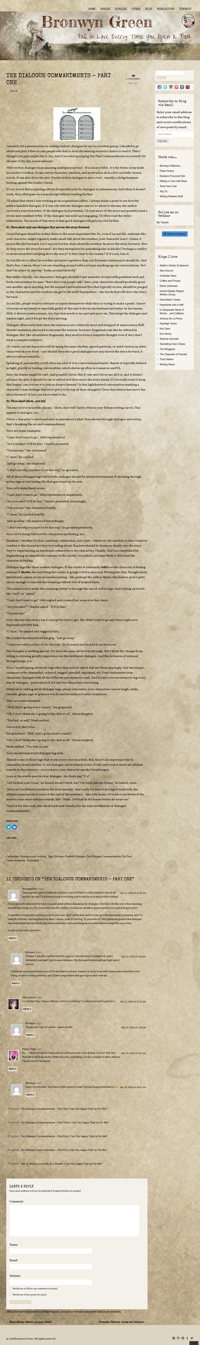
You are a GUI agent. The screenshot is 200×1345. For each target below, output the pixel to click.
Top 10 (163, 191)
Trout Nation (166, 359)
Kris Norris (166, 333)
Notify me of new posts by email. (30, 1294)
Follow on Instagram (174, 234)
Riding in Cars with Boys (173, 181)
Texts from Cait (168, 186)
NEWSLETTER (166, 9)
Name (14, 1245)
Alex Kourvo (29, 997)
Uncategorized (28, 856)
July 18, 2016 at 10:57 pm (133, 1087)
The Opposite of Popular (173, 354)
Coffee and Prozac (170, 280)
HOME (92, 9)
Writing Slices (167, 364)
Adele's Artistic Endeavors (174, 265)
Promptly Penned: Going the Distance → (123, 1322)
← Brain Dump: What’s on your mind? (29, 1322)
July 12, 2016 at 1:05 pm (133, 1027)
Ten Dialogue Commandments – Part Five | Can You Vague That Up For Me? (64, 1150)
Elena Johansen (169, 285)
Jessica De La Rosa (171, 318)
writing (42, 856)
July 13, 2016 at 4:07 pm (133, 1053)
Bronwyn (30, 952)
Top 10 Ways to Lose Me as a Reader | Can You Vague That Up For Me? (61, 1163)
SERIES (105, 9)
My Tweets (163, 222)
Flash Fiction (167, 170)
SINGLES (121, 9)
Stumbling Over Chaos (172, 343)
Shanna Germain (169, 338)
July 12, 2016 (133, 83)
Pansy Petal (29, 1049)
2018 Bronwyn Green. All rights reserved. (32, 1339)
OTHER (136, 9)
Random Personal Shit (172, 176)
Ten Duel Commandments (108, 156)
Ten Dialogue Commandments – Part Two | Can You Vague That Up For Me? (64, 1108)
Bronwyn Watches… (171, 165)
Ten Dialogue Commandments (104, 856)
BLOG (148, 9)
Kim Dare (165, 328)
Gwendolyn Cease (170, 299)
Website (14, 1276)
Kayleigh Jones (168, 323)
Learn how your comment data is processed (90, 1312)
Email (14, 1260)
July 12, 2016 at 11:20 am (133, 893)
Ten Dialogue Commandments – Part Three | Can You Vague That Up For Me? (65, 1122)
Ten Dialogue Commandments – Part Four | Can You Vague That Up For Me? (64, 1136)
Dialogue (59, 856)
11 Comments (133, 79)
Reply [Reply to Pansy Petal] (13, 1069)
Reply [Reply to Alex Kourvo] (27, 1009)
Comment (16, 1201)
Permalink (33, 860)
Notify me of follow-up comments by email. (35, 1288)
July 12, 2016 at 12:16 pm (133, 1001)
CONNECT (185, 9)
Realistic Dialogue (75, 856)
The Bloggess (167, 349)
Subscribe (162, 141)
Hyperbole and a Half (171, 304)
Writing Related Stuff (171, 196)
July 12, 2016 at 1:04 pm (133, 956)
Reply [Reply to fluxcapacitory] (13, 938)
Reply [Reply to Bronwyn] (16, 983)
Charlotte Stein (168, 275)
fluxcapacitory (30, 888)
